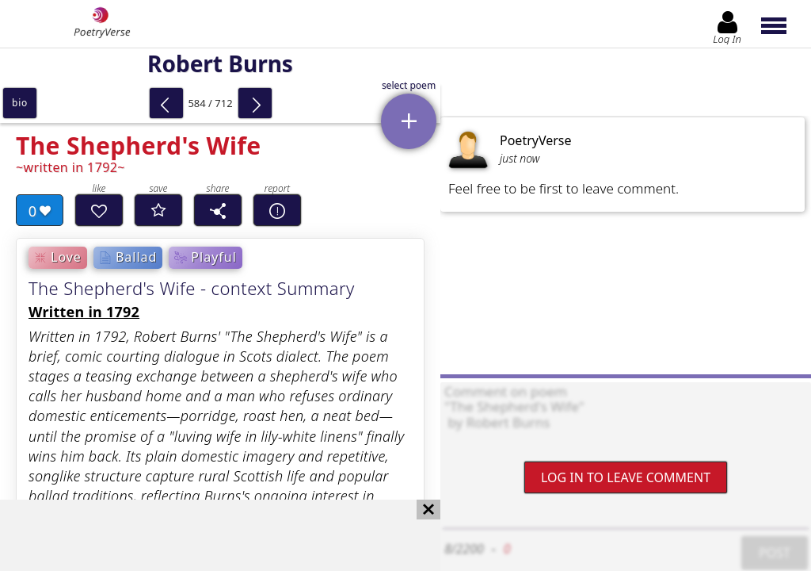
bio (20, 102)
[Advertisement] (204, 535)
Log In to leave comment (625, 477)
